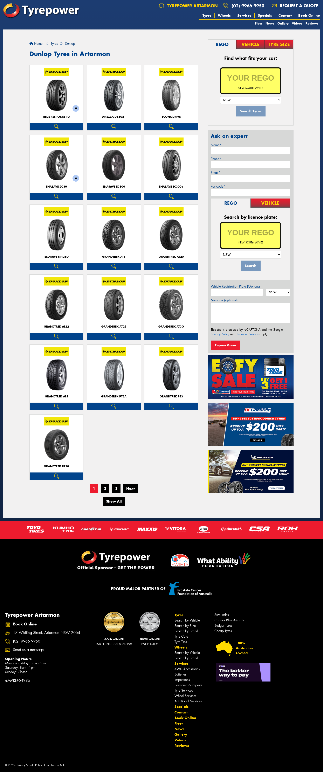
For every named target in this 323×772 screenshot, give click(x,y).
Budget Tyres (223, 625)
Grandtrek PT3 (171, 396)
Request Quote (225, 345)
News (270, 23)
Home (35, 43)
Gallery (283, 23)
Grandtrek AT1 (113, 257)
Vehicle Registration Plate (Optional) (236, 286)
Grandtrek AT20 (171, 257)
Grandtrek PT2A (113, 396)
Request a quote (295, 5)
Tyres (206, 15)
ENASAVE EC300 (114, 186)
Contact (285, 15)
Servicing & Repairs (188, 685)
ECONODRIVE (171, 117)
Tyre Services (183, 690)
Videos (297, 23)
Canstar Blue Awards (229, 620)
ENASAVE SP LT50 (56, 257)
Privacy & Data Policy (29, 765)
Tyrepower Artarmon (188, 5)
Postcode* (218, 186)
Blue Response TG (56, 117)
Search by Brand (186, 631)
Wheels (224, 15)
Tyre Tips (180, 642)
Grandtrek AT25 (113, 326)
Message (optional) (224, 300)
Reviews (311, 23)
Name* (216, 145)
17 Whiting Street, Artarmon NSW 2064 (46, 632)
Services (244, 15)
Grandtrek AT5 (56, 396)
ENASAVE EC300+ (171, 186)
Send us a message (28, 649)
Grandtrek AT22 (56, 326)
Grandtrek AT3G (171, 326)
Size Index (221, 615)
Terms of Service (247, 334)
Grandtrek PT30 (56, 466)
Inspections (182, 680)
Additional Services (188, 701)
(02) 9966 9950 (248, 5)
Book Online (309, 15)
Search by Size (185, 626)
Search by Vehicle (187, 620)
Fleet (258, 23)
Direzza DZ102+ (114, 117)
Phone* (216, 159)
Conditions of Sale (54, 765)
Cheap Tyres (223, 631)
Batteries (180, 674)
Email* (215, 172)
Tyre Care (181, 636)
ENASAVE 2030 (56, 186)
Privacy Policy (220, 334)
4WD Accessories (187, 669)
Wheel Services (185, 696)
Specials (265, 15)
